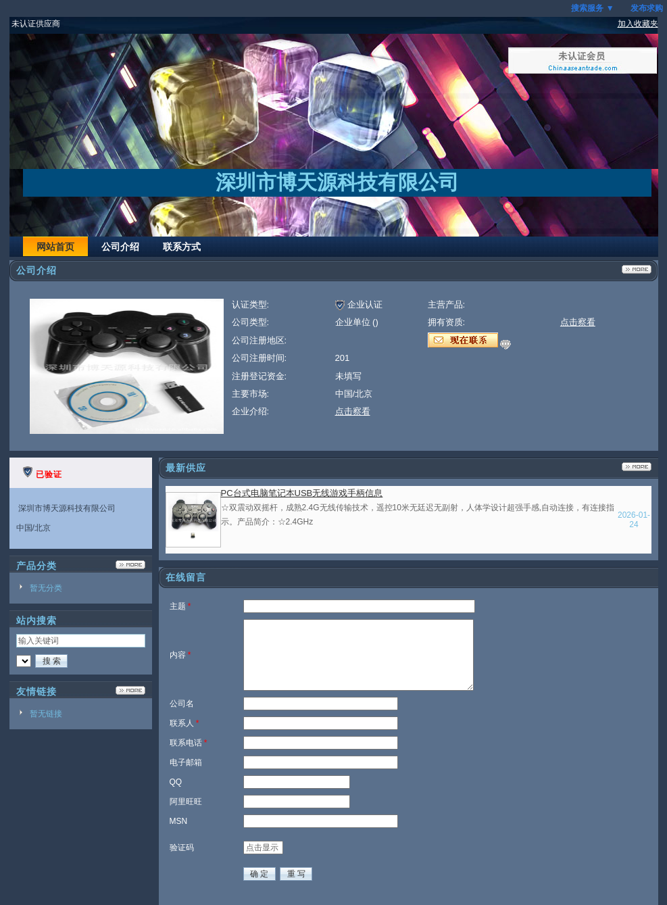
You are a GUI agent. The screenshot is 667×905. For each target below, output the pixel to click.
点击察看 (352, 411)
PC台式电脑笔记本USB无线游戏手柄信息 (302, 493)
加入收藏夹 (638, 23)
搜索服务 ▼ (592, 8)
